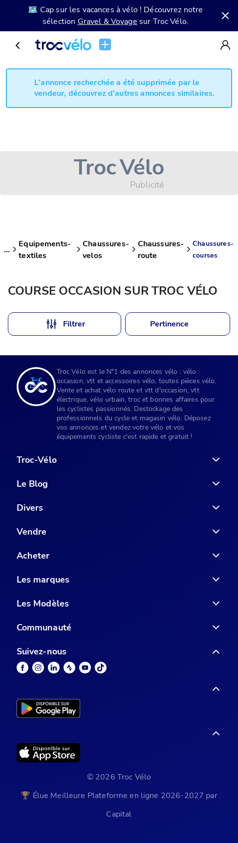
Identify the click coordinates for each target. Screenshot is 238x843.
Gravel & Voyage (107, 21)
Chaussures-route (161, 249)
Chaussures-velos (106, 249)
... (7, 249)
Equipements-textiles (45, 249)
